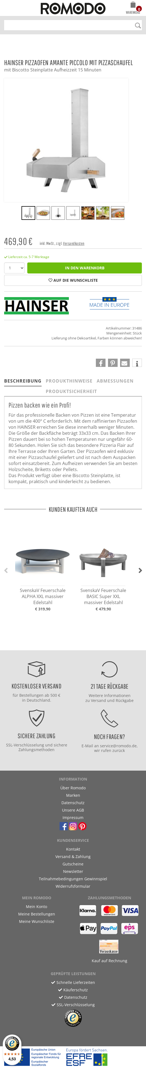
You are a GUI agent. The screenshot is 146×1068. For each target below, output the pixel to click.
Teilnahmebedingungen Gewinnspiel (73, 878)
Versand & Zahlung (73, 856)
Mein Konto (36, 906)
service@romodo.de (118, 745)
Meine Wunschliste (36, 921)
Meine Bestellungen (36, 914)
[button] (133, 9)
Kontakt (73, 849)
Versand (98, 700)
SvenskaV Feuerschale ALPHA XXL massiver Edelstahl (43, 596)
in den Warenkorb (84, 267)
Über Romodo (73, 787)
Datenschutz (73, 802)
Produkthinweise (69, 381)
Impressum (73, 817)
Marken (73, 795)
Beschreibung (23, 381)
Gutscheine (73, 864)
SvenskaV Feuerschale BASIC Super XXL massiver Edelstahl (103, 596)
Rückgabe (125, 700)
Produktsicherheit (71, 391)
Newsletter (73, 871)
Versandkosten (74, 243)
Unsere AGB (73, 810)
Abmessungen (115, 381)
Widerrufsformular (73, 886)
